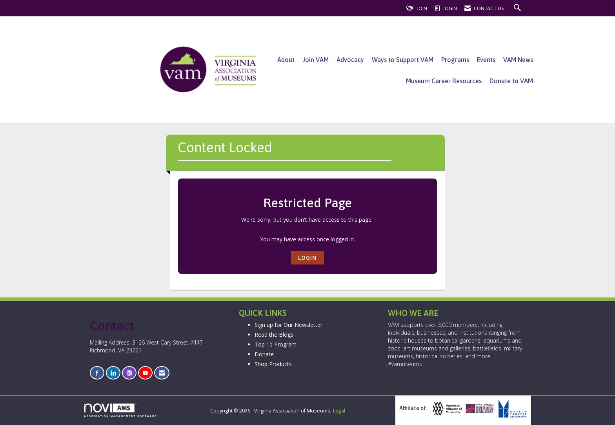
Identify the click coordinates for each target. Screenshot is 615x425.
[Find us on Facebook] (97, 373)
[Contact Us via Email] (161, 373)
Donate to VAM (511, 80)
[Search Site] (518, 8)
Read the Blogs (274, 334)
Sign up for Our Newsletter (288, 324)
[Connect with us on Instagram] (129, 373)
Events (486, 59)
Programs (455, 59)
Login (307, 257)
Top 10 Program (276, 344)
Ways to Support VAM (402, 59)
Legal (339, 410)
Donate (264, 354)
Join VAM (315, 59)
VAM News (518, 59)
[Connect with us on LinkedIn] (113, 373)
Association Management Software (120, 410)
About (286, 59)
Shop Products (273, 364)
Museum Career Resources (444, 80)
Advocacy (350, 59)
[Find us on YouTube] (145, 373)
